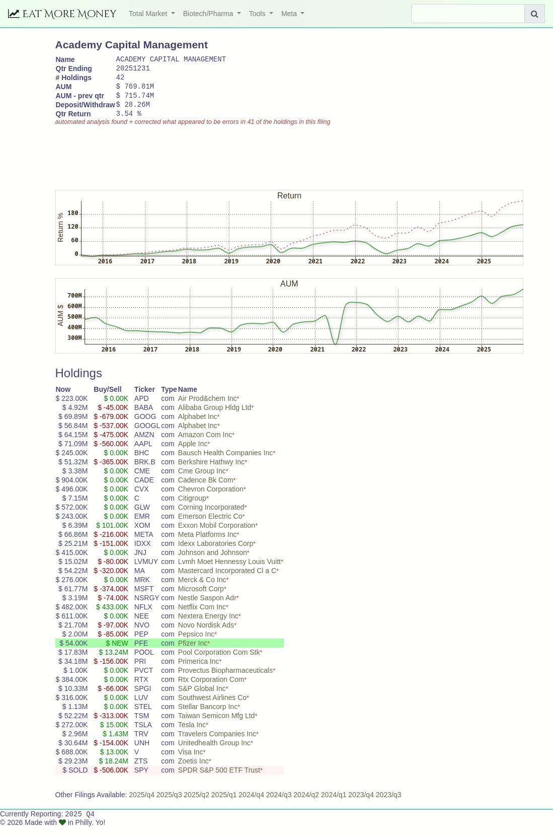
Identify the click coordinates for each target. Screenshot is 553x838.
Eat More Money (62, 14)
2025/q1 (224, 805)
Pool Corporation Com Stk (219, 663)
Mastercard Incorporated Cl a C (227, 581)
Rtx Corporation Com (211, 690)
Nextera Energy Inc (208, 626)
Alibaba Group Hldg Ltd (215, 418)
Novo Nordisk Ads (206, 636)
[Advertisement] (238, 163)
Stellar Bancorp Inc (208, 717)
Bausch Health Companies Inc (225, 463)
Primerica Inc (198, 672)
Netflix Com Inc (202, 617)
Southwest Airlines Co (212, 708)
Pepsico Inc (196, 645)
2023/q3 (389, 805)
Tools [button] (258, 14)
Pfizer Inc (192, 654)
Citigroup (192, 509)
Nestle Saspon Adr (207, 608)
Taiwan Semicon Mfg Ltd (216, 726)
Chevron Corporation (211, 500)
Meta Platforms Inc (207, 545)
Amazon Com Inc (205, 445)
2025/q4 (141, 805)
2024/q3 (279, 805)
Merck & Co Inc (202, 590)
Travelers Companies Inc (217, 744)
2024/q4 (251, 805)
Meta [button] (290, 14)
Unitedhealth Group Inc (214, 753)
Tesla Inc (192, 735)
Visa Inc (190, 762)
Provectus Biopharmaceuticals (225, 681)
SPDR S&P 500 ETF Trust (219, 781)
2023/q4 (361, 805)
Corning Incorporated (211, 518)
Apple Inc (192, 454)
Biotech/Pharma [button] (209, 14)
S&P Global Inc (202, 699)
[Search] (468, 13)
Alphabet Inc (197, 427)
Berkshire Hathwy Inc (211, 472)
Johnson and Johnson (212, 563)
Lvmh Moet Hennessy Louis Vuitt (229, 572)
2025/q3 (169, 805)
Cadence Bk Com (205, 490)
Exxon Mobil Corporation (216, 536)
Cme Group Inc (202, 481)
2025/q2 (196, 805)
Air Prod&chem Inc (207, 409)
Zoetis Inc (193, 771)
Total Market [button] (149, 14)
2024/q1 (334, 805)
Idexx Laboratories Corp (215, 554)
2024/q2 (306, 805)
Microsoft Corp (201, 599)
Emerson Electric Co (210, 527)
